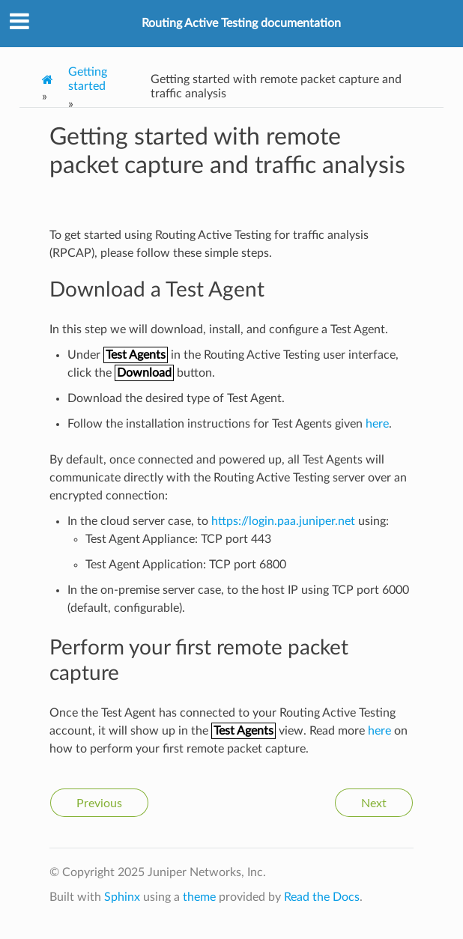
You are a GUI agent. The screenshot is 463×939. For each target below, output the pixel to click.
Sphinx (122, 897)
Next (374, 803)
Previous (99, 803)
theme (199, 897)
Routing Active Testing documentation (241, 23)
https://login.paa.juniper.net (283, 521)
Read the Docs (322, 897)
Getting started (87, 79)
